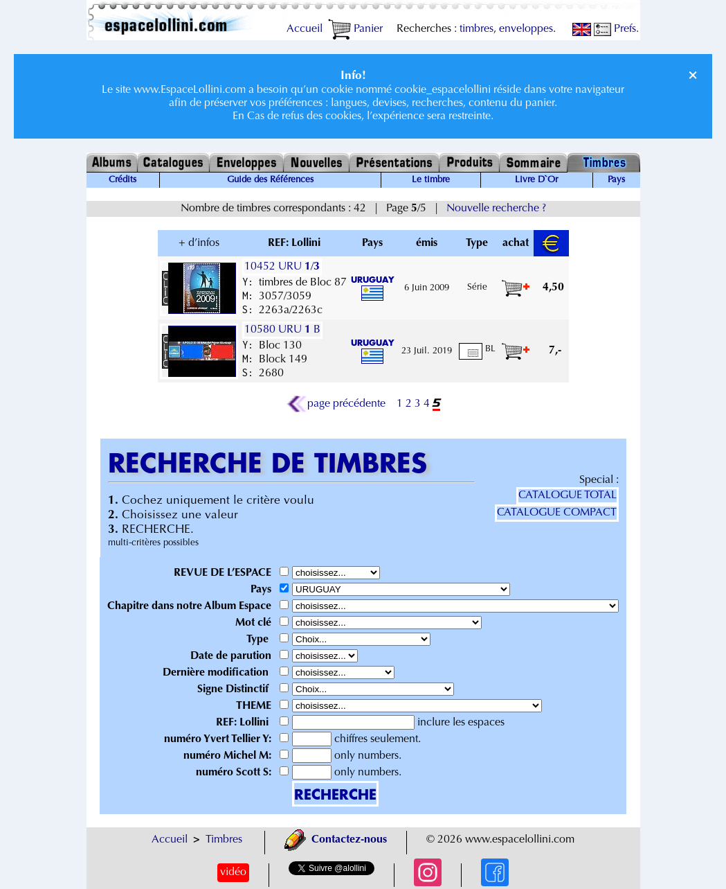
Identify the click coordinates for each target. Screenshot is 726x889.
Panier (355, 29)
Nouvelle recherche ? (496, 208)
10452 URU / (282, 266)
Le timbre (431, 180)
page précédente (336, 404)
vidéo (233, 872)
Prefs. (616, 29)
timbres (476, 29)
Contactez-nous (335, 839)
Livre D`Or (536, 180)
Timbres (224, 839)
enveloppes (526, 29)
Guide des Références (270, 180)
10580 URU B (282, 329)
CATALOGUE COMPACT (557, 512)
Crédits (122, 180)
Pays (616, 180)
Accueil (304, 29)
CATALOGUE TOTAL (567, 495)
